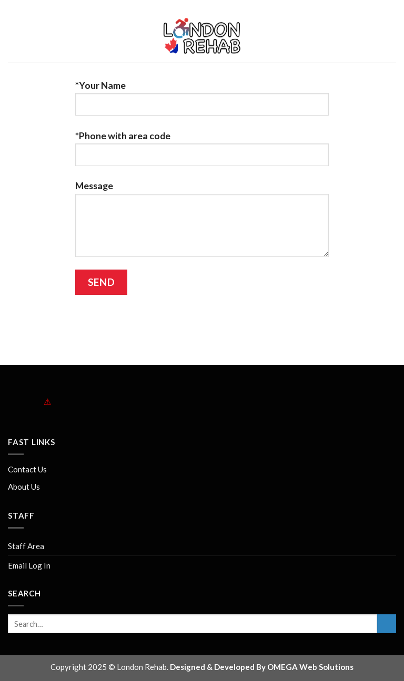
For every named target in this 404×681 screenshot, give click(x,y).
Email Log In (29, 565)
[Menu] (16, 36)
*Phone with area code (202, 153)
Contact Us (27, 469)
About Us (24, 486)
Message (202, 223)
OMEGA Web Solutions (310, 667)
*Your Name (202, 102)
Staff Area (26, 546)
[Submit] (386, 624)
